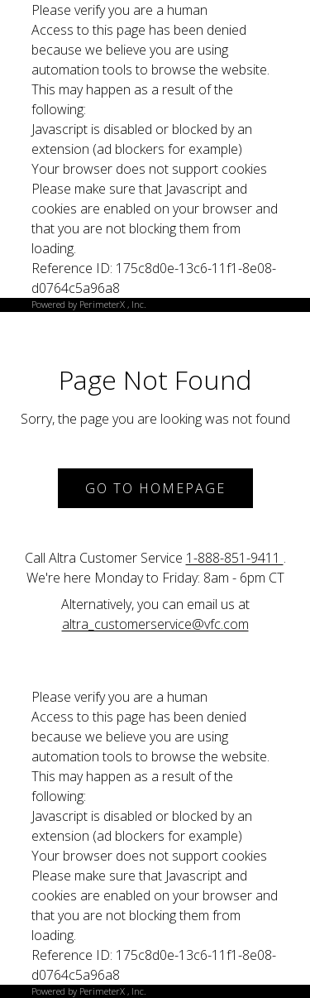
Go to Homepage (155, 488)
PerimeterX (102, 304)
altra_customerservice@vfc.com (155, 624)
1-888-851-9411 (235, 558)
